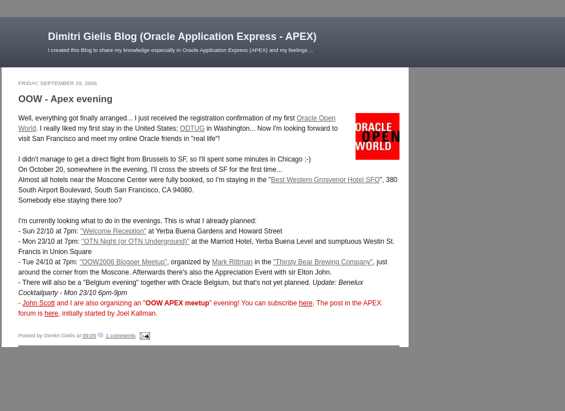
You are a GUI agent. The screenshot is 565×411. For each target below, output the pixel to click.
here (306, 303)
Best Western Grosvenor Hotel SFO (325, 180)
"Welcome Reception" (113, 231)
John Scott (38, 303)
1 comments (120, 335)
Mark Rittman (232, 262)
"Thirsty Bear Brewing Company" (323, 262)
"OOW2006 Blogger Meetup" (123, 262)
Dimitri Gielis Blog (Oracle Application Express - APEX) (182, 36)
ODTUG (192, 128)
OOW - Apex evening (65, 99)
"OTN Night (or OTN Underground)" (135, 241)
